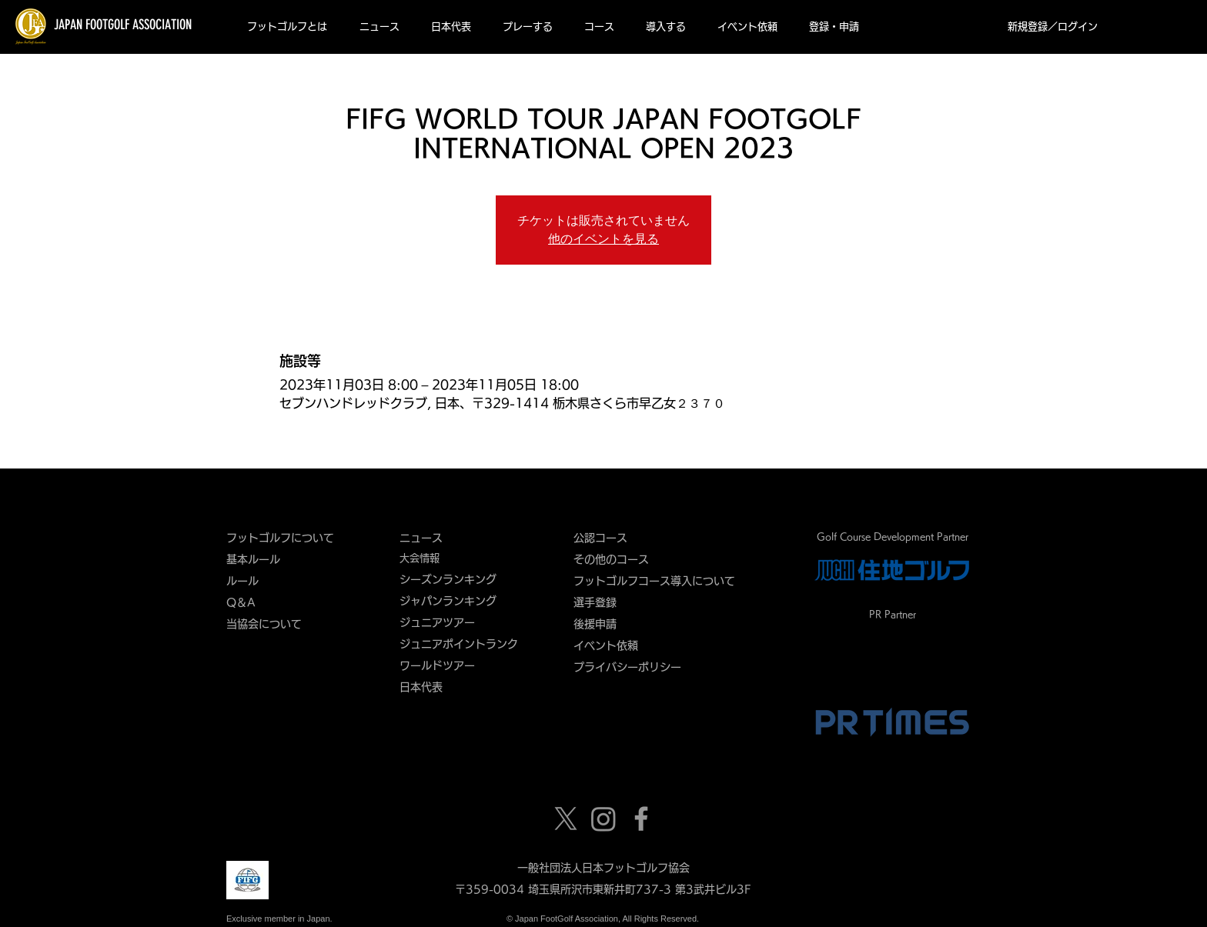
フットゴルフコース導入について (659, 580)
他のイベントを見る (603, 238)
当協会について (269, 624)
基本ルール (253, 559)
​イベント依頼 (605, 645)
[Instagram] (603, 818)
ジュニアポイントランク (459, 644)
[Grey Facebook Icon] (641, 818)
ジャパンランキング (448, 600)
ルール (242, 580)
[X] (566, 818)
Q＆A (241, 602)
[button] (287, 26)
